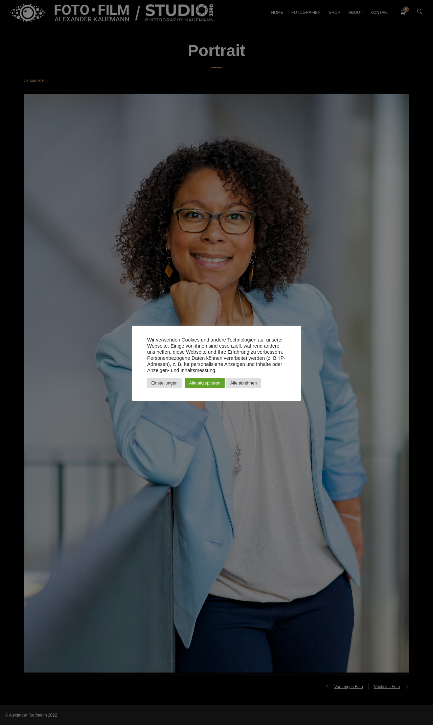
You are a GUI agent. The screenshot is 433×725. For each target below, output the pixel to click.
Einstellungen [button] (164, 383)
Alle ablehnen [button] (243, 383)
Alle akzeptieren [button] (205, 383)
